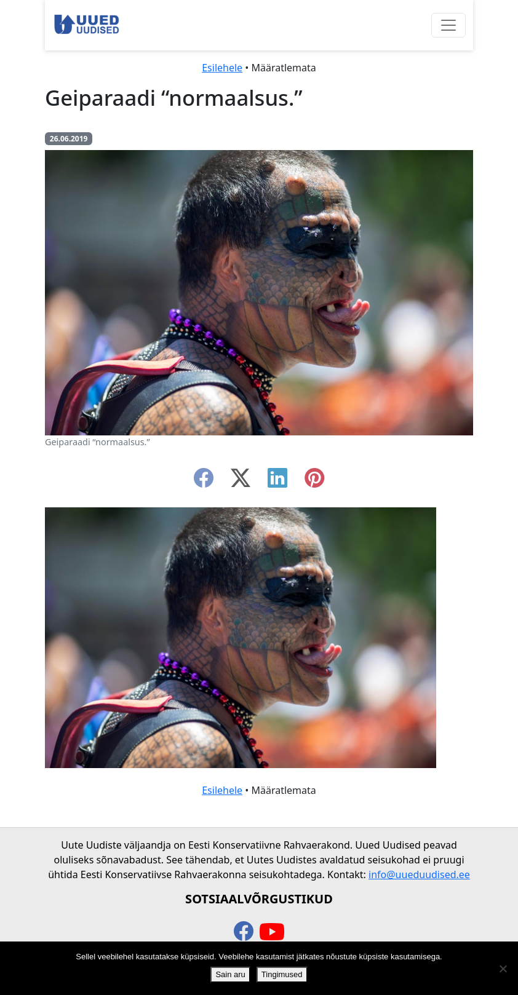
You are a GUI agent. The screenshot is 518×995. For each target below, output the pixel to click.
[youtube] (272, 932)
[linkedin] (277, 481)
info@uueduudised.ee (419, 874)
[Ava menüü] (448, 25)
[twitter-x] (240, 481)
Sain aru (230, 974)
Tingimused (282, 974)
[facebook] (203, 481)
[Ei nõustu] (502, 968)
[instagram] (314, 481)
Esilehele (222, 67)
